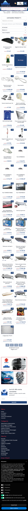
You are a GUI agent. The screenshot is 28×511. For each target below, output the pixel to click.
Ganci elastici (21, 85)
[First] (7, 345)
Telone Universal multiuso (20, 300)
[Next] (16, 345)
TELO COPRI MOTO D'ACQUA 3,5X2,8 (7, 157)
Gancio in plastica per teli (7, 103)
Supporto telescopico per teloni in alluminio (20, 139)
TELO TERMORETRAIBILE (7, 192)
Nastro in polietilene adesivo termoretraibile (20, 104)
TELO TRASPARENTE (20, 192)
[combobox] (14, 8)
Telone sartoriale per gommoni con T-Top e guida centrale (20, 283)
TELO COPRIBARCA (21, 157)
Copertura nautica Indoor (20, 67)
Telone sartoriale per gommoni (7, 283)
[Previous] (12, 345)
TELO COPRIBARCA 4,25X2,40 (7, 175)
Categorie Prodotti (14, 18)
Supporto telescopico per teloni (7, 139)
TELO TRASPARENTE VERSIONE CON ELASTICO (7, 211)
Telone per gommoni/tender (7, 229)
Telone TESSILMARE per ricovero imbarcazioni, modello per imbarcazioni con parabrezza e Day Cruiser (7, 301)
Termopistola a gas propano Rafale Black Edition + (20, 319)
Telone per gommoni (20, 210)
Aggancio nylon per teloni (20, 47)
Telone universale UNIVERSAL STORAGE (7, 318)
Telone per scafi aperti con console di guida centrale (20, 247)
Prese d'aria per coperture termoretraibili (20, 122)
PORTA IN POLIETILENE (7, 121)
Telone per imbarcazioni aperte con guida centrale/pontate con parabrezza (20, 230)
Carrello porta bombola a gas (7, 65)
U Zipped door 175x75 (7, 335)
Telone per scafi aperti (7, 246)
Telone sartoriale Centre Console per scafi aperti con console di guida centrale (7, 265)
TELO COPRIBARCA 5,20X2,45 (21, 175)
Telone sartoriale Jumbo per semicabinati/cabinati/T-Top (20, 265)
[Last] (20, 345)
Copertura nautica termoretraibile (7, 86)
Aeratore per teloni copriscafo (7, 47)
